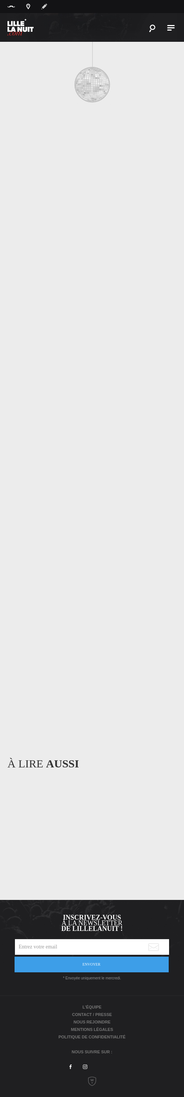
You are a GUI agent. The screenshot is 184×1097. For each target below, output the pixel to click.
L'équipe (92, 1007)
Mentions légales (92, 1029)
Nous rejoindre (92, 1022)
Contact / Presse (92, 1014)
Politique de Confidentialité (92, 1037)
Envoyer (91, 964)
